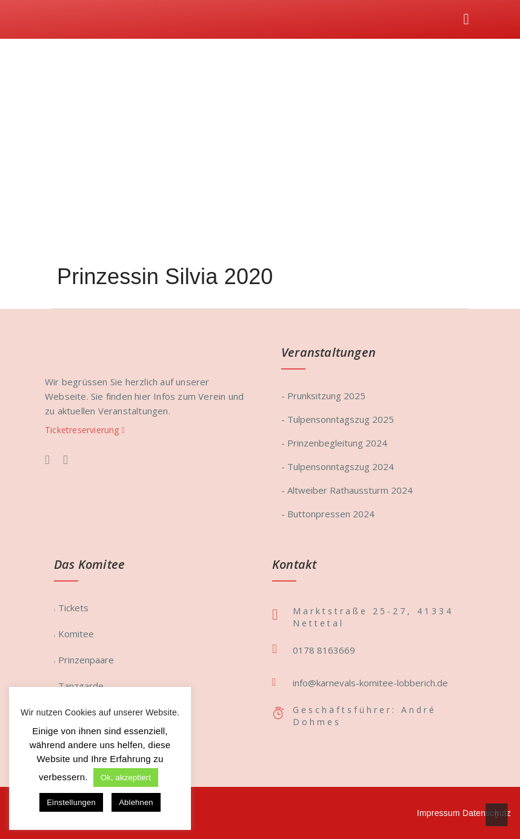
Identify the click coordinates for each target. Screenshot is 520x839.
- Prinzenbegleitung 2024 (334, 443)
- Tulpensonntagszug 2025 (337, 419)
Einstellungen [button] (71, 802)
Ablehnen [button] (136, 802)
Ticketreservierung (85, 430)
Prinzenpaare (86, 660)
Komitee (76, 634)
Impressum (438, 813)
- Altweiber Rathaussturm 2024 (347, 490)
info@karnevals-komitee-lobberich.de (370, 683)
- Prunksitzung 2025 (323, 396)
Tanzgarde (81, 686)
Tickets (73, 608)
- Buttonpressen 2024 (328, 514)
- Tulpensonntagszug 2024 (337, 466)
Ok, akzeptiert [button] (126, 777)
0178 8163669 (324, 650)
